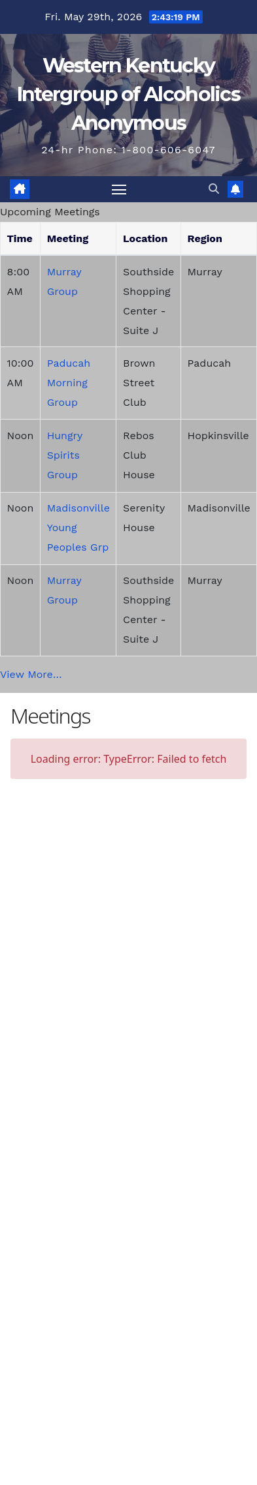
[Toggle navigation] (119, 189)
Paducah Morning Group (69, 382)
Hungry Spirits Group (64, 455)
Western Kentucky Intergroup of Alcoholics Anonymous (128, 94)
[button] (214, 189)
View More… (31, 674)
